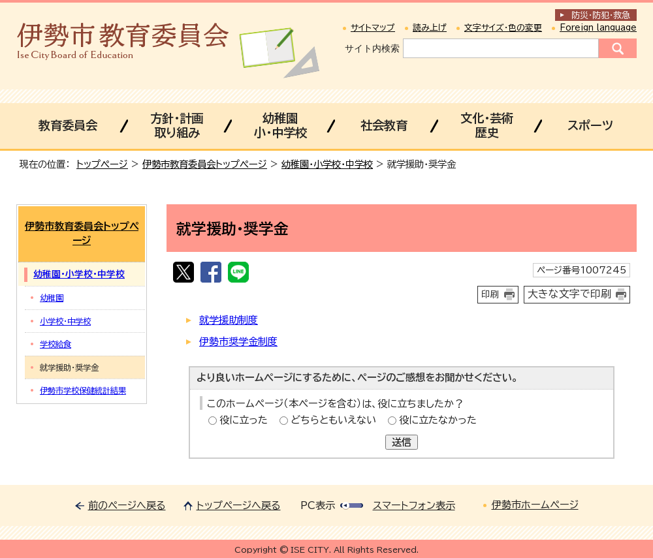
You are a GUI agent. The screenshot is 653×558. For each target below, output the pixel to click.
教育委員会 (68, 125)
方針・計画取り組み (176, 125)
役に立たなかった (438, 420)
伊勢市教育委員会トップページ (204, 164)
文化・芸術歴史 (486, 125)
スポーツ (590, 125)
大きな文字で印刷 (569, 293)
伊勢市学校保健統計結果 (83, 390)
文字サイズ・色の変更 (503, 27)
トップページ (102, 164)
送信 (401, 442)
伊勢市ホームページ (535, 505)
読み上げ (430, 27)
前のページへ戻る (127, 505)
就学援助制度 (228, 320)
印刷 (490, 294)
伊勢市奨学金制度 (238, 342)
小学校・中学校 (65, 321)
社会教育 (383, 125)
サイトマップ (373, 27)
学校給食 (55, 344)
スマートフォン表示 (414, 505)
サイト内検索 (372, 48)
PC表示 (317, 505)
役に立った (243, 420)
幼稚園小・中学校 (280, 125)
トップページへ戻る (239, 505)
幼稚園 (51, 298)
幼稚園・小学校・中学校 (327, 164)
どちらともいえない (333, 420)
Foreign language (598, 27)
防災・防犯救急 (600, 15)
